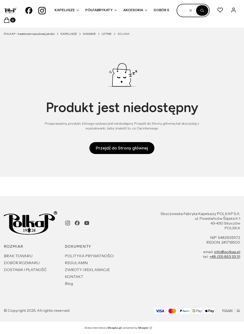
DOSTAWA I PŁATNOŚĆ (25, 269)
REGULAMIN (76, 262)
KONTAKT (74, 276)
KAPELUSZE (69, 34)
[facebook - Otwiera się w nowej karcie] (29, 10)
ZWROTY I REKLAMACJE (87, 269)
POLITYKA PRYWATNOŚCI (89, 255)
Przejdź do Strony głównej (122, 148)
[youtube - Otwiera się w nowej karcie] (87, 223)
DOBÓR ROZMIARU (22, 262)
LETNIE (107, 34)
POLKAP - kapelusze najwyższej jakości (29, 34)
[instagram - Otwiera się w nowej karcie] (42, 10)
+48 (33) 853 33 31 (224, 256)
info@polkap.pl (227, 251)
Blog (69, 283)
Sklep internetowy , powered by (116, 327)
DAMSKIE (89, 34)
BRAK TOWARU (18, 255)
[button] (202, 10)
